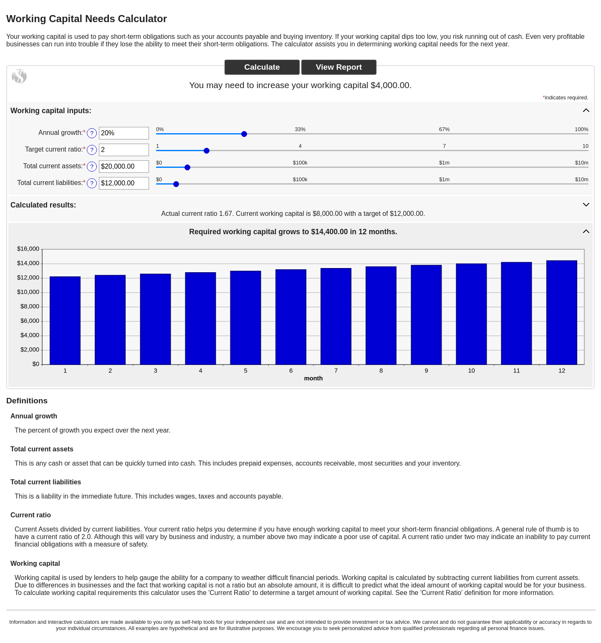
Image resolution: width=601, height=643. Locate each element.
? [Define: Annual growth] (91, 133)
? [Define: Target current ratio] (91, 150)
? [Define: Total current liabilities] (91, 183)
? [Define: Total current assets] (91, 166)
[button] (300, 110)
